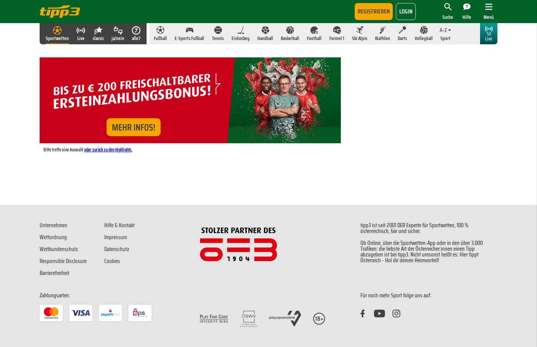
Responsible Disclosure (63, 261)
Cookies (112, 261)
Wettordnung (53, 237)
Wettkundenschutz (59, 249)
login (405, 11)
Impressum (115, 237)
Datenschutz (116, 249)
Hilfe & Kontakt (119, 225)
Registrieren (374, 11)
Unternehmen (53, 225)
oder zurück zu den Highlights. (108, 149)
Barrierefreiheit (54, 273)
